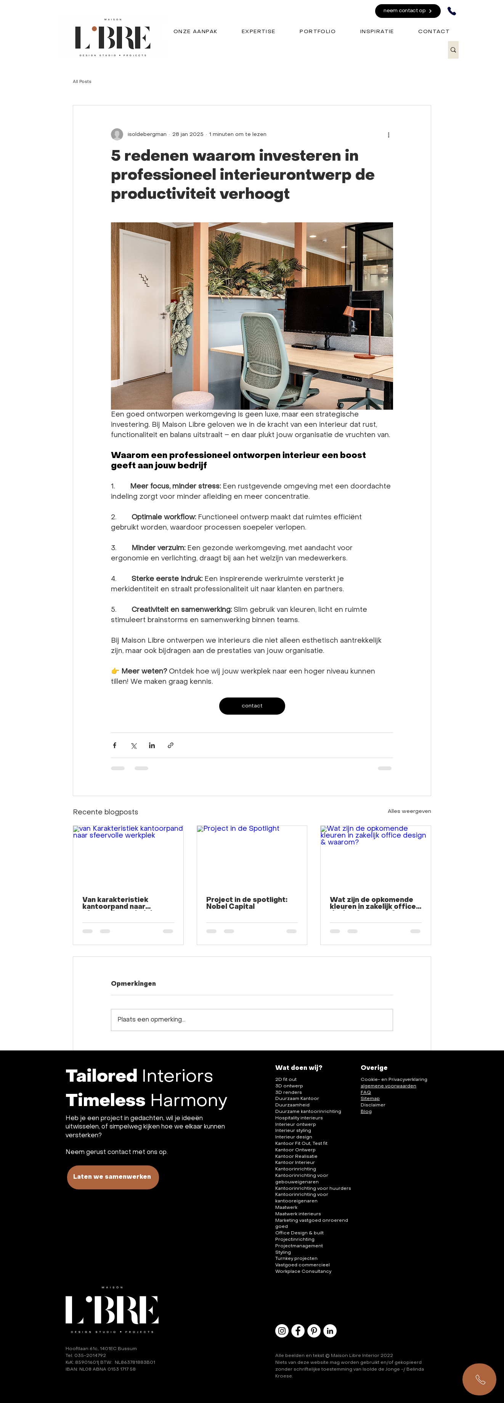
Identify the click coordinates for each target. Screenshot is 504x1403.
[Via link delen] (170, 745)
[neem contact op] (408, 11)
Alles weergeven (409, 811)
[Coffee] (94, 28)
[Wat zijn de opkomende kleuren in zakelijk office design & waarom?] (376, 856)
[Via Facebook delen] (114, 745)
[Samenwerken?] (479, 1379)
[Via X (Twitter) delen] (133, 745)
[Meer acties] (388, 134)
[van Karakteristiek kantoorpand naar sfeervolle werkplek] (128, 856)
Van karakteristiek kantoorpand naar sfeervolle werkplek (118, 904)
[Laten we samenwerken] (113, 1177)
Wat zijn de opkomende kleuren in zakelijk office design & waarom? (373, 904)
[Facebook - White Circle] (298, 1331)
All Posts (82, 82)
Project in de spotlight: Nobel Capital (246, 903)
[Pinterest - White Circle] (314, 1331)
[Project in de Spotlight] (252, 856)
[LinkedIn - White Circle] (330, 1331)
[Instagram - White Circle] (282, 1331)
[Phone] (451, 11)
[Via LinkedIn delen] (152, 745)
